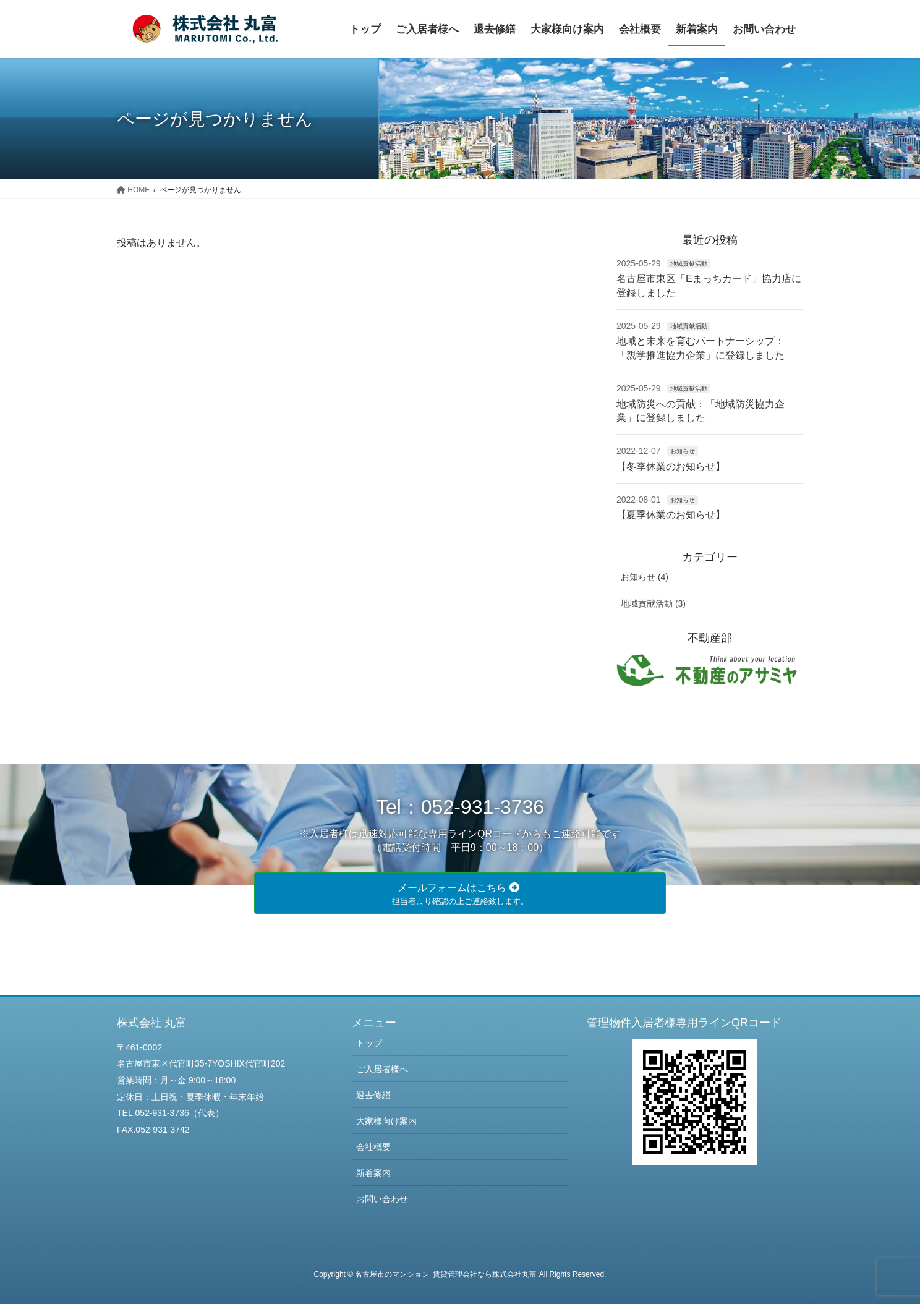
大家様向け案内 (386, 1121)
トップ (369, 1043)
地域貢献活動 (688, 263)
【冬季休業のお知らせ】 (670, 466)
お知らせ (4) (644, 577)
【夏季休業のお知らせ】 (670, 514)
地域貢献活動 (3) (653, 603)
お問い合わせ (382, 1199)
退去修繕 (373, 1095)
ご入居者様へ (382, 1069)
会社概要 (373, 1147)
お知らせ (682, 451)
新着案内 (373, 1173)
